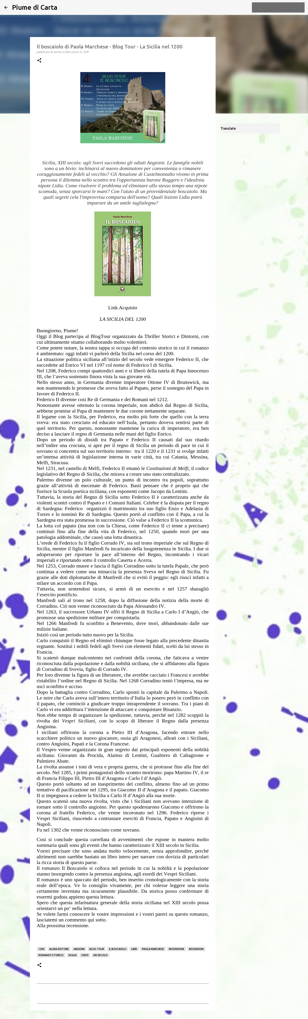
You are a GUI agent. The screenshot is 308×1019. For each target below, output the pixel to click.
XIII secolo (100, 955)
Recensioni (196, 949)
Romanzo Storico (51, 955)
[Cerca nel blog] (282, 7)
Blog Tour (96, 949)
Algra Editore (59, 949)
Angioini (79, 949)
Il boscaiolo (117, 949)
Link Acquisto (122, 307)
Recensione (176, 949)
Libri (134, 949)
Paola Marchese (153, 949)
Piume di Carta (34, 7)
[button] (39, 61)
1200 (41, 949)
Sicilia (72, 955)
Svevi (84, 955)
